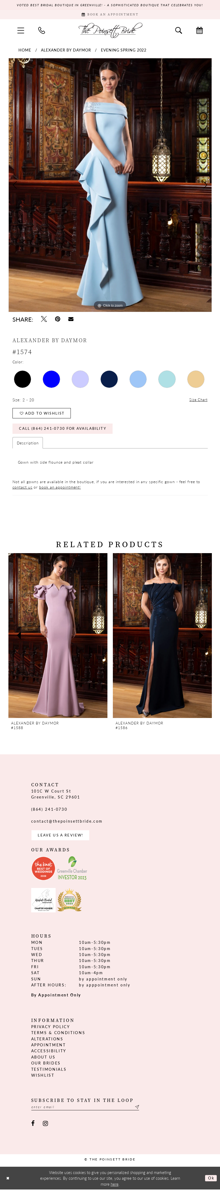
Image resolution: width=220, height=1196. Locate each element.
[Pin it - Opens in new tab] (57, 320)
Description (28, 447)
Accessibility (49, 1056)
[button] (20, 32)
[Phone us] (41, 32)
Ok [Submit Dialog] (210, 1184)
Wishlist (43, 1081)
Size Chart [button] (198, 401)
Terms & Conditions (58, 1038)
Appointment (48, 1050)
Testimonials (49, 1075)
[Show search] (178, 32)
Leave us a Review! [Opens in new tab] (63, 840)
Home (24, 51)
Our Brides (46, 1069)
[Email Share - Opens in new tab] (71, 321)
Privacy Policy (50, 1032)
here (115, 1190)
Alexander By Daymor (66, 51)
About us (43, 1063)
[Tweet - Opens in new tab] (44, 320)
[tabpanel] (110, 186)
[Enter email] (91, 1113)
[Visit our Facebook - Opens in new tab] (33, 1130)
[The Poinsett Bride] (110, 31)
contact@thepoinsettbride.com (67, 826)
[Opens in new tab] (43, 874)
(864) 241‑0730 (49, 814)
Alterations (47, 1044)
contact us (22, 492)
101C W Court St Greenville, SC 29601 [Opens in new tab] (55, 798)
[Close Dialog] (8, 1184)
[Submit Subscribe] (147, 1113)
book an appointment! (60, 492)
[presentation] (57, 640)
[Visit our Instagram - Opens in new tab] (45, 1130)
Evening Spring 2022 (123, 51)
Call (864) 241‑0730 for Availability (66, 433)
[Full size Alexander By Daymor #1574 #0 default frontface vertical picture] (110, 186)
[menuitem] (20, 32)
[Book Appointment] (110, 16)
